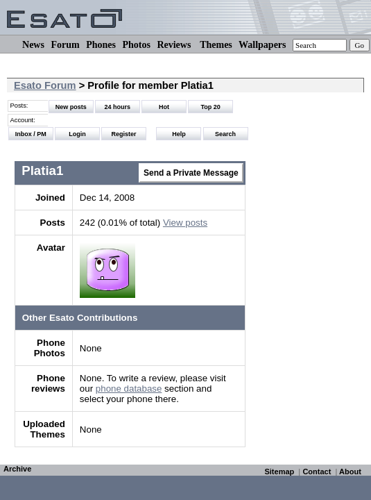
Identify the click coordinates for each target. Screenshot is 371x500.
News (33, 45)
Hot (164, 106)
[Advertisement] (308, 259)
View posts (185, 222)
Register (124, 134)
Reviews (174, 45)
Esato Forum (45, 85)
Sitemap (279, 471)
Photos (136, 45)
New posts (71, 106)
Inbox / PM (30, 134)
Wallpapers (262, 45)
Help (179, 134)
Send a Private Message (191, 173)
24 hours (118, 106)
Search (225, 134)
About (350, 471)
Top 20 (211, 106)
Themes (216, 45)
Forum (65, 45)
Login (77, 134)
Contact (316, 471)
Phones (101, 45)
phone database (129, 388)
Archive (17, 469)
